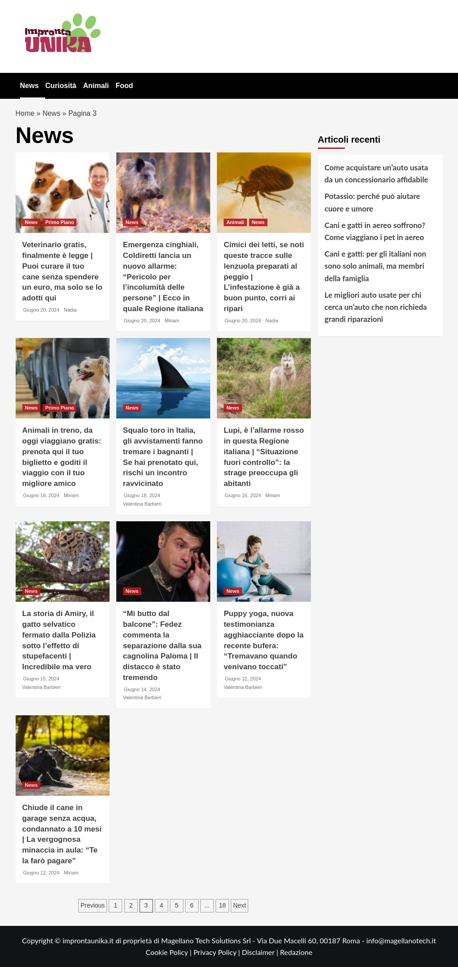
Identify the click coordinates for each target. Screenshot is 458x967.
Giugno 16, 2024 (243, 495)
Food (124, 85)
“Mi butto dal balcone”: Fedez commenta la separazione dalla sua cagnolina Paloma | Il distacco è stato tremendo (162, 645)
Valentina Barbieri (142, 504)
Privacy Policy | (217, 952)
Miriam (172, 320)
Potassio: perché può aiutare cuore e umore (372, 202)
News (29, 85)
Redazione (296, 952)
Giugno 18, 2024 (41, 495)
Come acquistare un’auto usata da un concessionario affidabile (376, 173)
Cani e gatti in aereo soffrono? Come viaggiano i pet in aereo (375, 231)
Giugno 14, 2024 (142, 689)
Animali (96, 85)
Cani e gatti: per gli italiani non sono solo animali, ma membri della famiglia (375, 266)
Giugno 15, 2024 (41, 678)
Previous (93, 905)
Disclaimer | (261, 952)
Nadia (70, 309)
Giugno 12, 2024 (243, 678)
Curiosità (60, 85)
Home (25, 113)
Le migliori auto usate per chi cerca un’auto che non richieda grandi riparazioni (376, 307)
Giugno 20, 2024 (41, 309)
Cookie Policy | (170, 952)
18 (222, 905)
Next (239, 905)
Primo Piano (59, 222)
